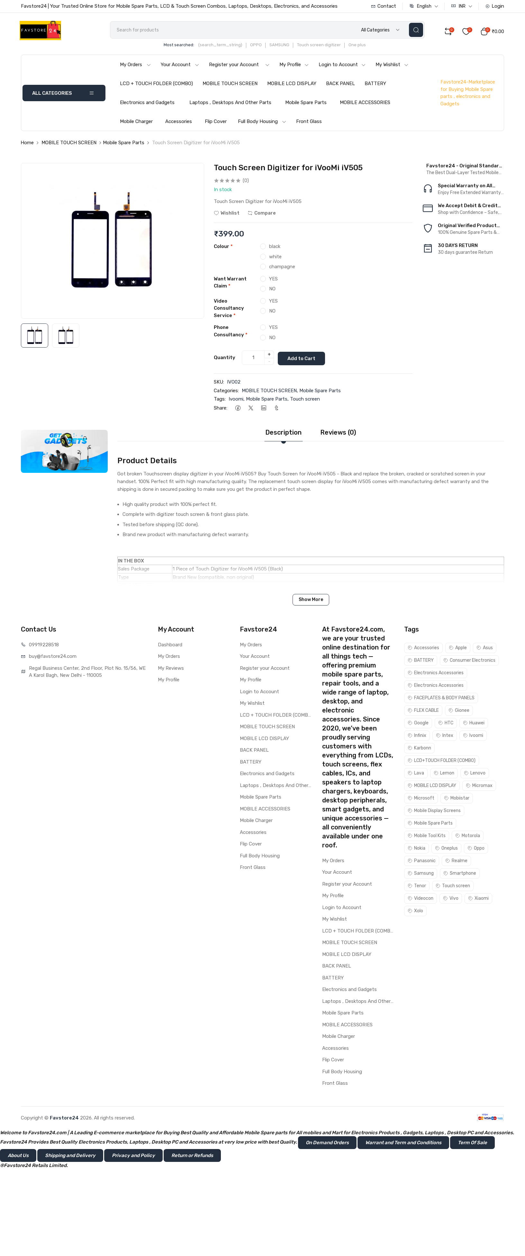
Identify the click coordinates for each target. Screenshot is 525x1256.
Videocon (420, 899)
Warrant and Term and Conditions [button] (403, 1143)
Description (283, 433)
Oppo (475, 849)
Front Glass (309, 124)
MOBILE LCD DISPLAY (291, 86)
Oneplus (446, 849)
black (274, 249)
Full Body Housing (262, 124)
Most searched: (188, 47)
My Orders (135, 67)
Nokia (416, 849)
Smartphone (459, 874)
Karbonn (419, 749)
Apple (458, 648)
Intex (444, 736)
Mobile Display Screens (434, 811)
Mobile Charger (136, 124)
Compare (262, 215)
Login (494, 6)
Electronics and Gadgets (147, 105)
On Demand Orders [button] (327, 1143)
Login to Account (342, 67)
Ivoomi (236, 400)
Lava (416, 774)
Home (27, 145)
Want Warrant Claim (230, 284)
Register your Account (239, 67)
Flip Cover (216, 124)
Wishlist (227, 215)
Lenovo (474, 774)
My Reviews (171, 669)
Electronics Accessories (436, 674)
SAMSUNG (289, 47)
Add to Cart (304, 359)
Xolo (415, 912)
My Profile (294, 67)
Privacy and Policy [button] (133, 1156)
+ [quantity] (269, 356)
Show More (311, 600)
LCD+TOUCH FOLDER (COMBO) (441, 761)
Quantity (224, 359)
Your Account (180, 67)
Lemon (444, 774)
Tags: (220, 400)
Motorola (467, 836)
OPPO (265, 47)
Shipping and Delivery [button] (70, 1156)
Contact (383, 6)
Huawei (473, 724)
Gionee (458, 711)
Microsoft (421, 799)
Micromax (479, 786)
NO (272, 291)
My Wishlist (392, 67)
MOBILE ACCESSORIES (365, 105)
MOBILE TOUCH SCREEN (230, 86)
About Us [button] (18, 1156)
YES (273, 281)
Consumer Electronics (469, 661)
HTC (445, 724)
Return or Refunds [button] (192, 1156)
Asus (484, 648)
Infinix (417, 736)
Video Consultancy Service (229, 310)
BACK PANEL (340, 86)
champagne (282, 269)
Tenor (417, 886)
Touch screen (305, 400)
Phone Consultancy (231, 333)
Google (418, 724)
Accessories (178, 124)
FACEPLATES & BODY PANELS (441, 699)
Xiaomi (478, 899)
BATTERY (375, 86)
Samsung (421, 874)
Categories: (226, 391)
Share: (220, 409)
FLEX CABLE (423, 711)
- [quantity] (269, 363)
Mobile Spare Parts (306, 105)
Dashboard (170, 646)
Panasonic (422, 861)
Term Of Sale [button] (472, 1143)
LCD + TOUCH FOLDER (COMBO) (156, 86)
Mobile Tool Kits (427, 836)
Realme (456, 861)
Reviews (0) (338, 433)
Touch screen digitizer (328, 47)
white (275, 258)
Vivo (450, 899)
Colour (223, 249)
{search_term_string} (229, 47)
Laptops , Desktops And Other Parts (230, 105)
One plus (366, 47)
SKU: (219, 383)
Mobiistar (456, 799)
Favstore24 (64, 1119)
